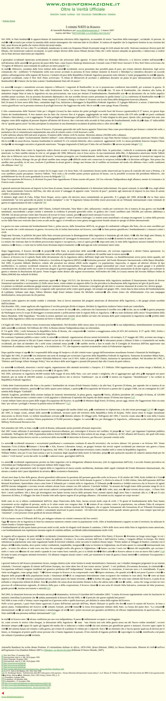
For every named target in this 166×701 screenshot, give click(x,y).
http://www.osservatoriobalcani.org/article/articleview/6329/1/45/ (28, 683)
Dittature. (57, 650)
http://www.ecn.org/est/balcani (15, 663)
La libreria (71, 14)
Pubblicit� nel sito (100, 14)
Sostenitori (112, 14)
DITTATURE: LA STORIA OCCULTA (91, 33)
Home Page (54, 14)
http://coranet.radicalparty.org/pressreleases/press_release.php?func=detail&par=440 (34, 669)
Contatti (63, 14)
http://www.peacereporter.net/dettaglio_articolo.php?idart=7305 (27, 688)
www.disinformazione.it (87, 30)
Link (78, 14)
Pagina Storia (9, 21)
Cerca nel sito (86, 14)
